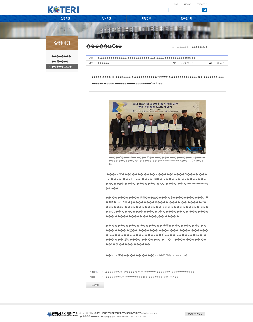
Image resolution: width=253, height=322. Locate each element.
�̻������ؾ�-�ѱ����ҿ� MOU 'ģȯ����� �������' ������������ (150, 271)
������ (103, 63)
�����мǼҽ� (61, 66)
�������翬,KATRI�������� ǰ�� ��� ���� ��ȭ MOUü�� (142, 276)
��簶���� (59, 61)
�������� (61, 56)
